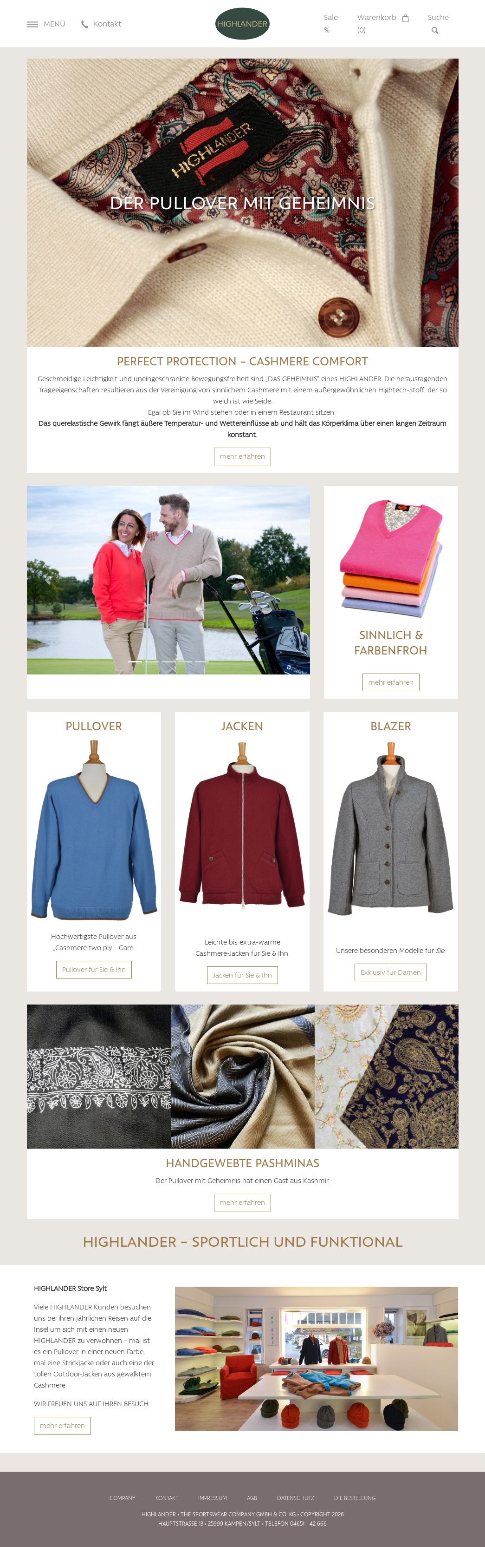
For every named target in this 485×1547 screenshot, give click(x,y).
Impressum (212, 1498)
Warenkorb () (383, 23)
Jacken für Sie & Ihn (242, 975)
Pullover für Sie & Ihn (94, 969)
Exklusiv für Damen (391, 972)
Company (123, 1498)
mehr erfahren (242, 456)
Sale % (331, 23)
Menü (46, 24)
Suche (438, 23)
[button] (48, 580)
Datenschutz (295, 1498)
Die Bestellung (354, 1498)
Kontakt (101, 24)
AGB (252, 1498)
